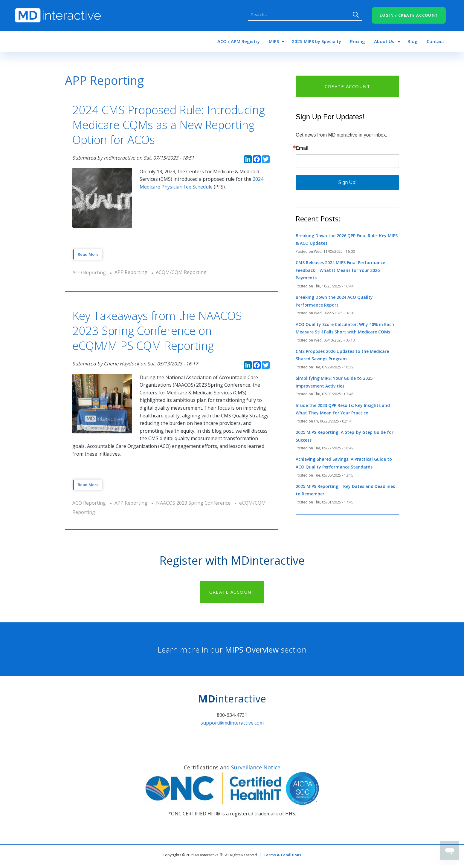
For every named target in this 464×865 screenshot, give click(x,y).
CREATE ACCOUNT (347, 86)
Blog (412, 41)
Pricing (357, 41)
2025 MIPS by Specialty (316, 41)
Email (302, 148)
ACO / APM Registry (238, 41)
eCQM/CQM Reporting (181, 272)
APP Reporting (131, 272)
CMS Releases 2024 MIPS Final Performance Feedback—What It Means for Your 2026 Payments (340, 270)
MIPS (274, 41)
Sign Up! (347, 182)
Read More (88, 254)
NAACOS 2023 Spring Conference (193, 503)
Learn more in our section (232, 649)
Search (356, 15)
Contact (435, 41)
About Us (384, 41)
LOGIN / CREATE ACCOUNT (409, 15)
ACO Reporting (89, 272)
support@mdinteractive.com (232, 722)
